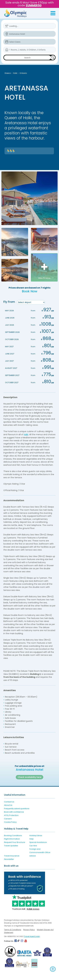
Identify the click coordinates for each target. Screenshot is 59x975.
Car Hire (33, 845)
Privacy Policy (29, 929)
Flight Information (12, 839)
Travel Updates (11, 845)
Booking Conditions (13, 835)
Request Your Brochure (14, 842)
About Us (8, 805)
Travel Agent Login (32, 936)
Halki (15, 73)
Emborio (23, 73)
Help (31, 839)
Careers (8, 818)
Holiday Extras (35, 835)
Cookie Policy (10, 822)
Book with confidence (14, 812)
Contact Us (9, 801)
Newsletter (9, 859)
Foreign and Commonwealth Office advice (39, 852)
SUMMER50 (33, 5)
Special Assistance (38, 842)
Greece (8, 73)
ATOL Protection (11, 815)
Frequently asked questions (16, 808)
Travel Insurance (11, 855)
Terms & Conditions (12, 929)
